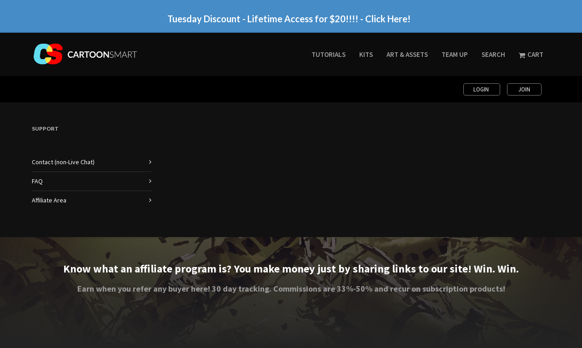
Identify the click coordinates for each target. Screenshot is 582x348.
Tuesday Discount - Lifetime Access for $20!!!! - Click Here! (289, 18)
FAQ (37, 181)
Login (482, 89)
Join (524, 89)
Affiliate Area (49, 200)
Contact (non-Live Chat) (63, 162)
